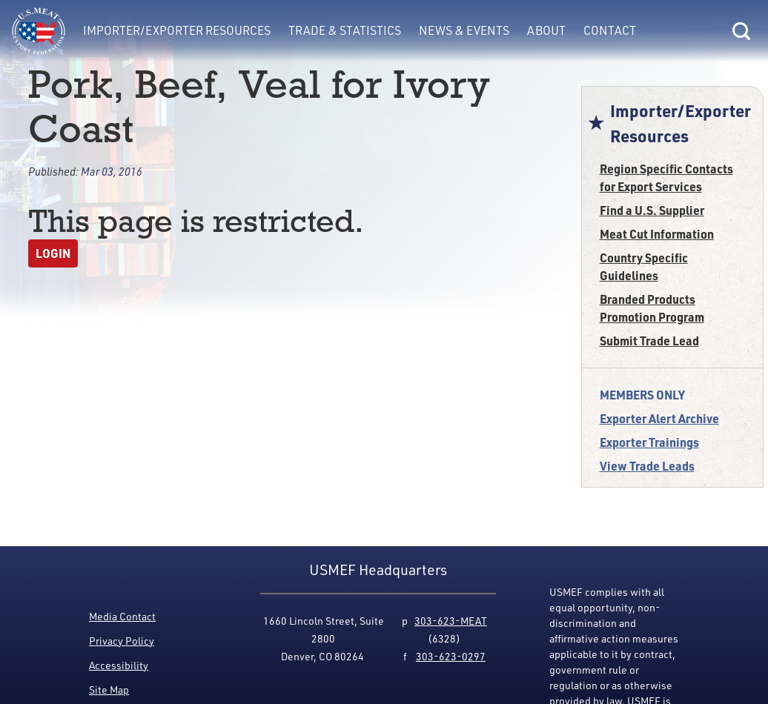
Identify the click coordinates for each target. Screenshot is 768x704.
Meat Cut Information (657, 234)
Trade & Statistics (344, 30)
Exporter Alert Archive (659, 418)
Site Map (109, 689)
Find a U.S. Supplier (652, 210)
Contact (609, 30)
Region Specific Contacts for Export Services (666, 177)
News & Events (464, 30)
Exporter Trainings (649, 442)
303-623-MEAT (450, 620)
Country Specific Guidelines (644, 266)
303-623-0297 (451, 656)
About (546, 30)
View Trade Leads (647, 466)
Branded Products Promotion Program (652, 308)
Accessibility (118, 665)
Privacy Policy (121, 640)
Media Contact (122, 616)
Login (53, 253)
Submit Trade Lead (649, 340)
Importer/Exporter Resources (177, 30)
